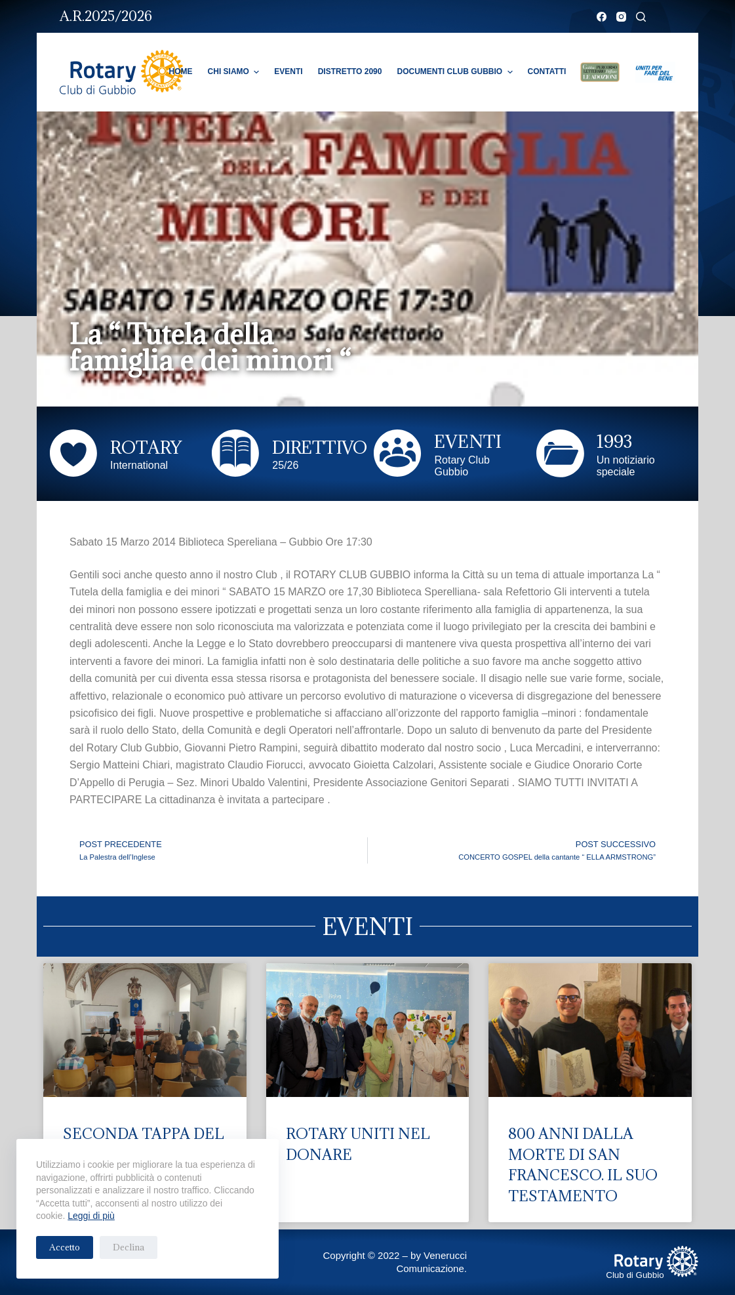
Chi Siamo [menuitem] (235, 72)
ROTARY (146, 447)
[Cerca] (641, 17)
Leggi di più (91, 1215)
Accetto (64, 1247)
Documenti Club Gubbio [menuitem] (456, 72)
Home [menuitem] (181, 71)
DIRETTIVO (319, 447)
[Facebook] (601, 17)
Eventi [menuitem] (288, 71)
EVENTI (468, 441)
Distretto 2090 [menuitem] (350, 71)
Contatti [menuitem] (547, 71)
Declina (128, 1247)
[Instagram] (621, 17)
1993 (614, 441)
